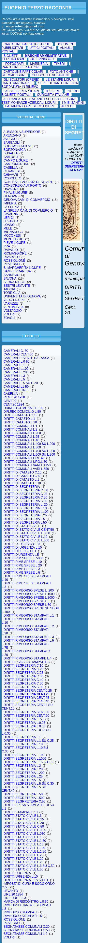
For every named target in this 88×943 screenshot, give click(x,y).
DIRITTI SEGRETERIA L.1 (22, 737)
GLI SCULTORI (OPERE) (21, 79)
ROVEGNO (12, 264)
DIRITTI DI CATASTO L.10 (22, 483)
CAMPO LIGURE (15, 160)
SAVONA (10, 278)
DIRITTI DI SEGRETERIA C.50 (25, 497)
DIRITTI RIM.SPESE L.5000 (23, 558)
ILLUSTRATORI (13, 59)
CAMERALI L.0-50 (16, 361)
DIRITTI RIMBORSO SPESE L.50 (27, 604)
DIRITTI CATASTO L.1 (19, 418)
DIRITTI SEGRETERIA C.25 (23, 672)
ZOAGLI (9, 317)
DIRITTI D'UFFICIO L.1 (20, 551)
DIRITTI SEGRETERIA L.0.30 (24, 726)
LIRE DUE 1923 (15, 898)
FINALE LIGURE (15, 192)
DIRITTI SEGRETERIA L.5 (22, 780)
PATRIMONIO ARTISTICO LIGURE (30, 106)
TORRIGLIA (12, 292)
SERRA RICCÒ (14, 282)
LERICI (8, 217)
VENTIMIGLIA (13, 307)
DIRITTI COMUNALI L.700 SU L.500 (29, 451)
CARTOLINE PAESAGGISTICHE (27, 44)
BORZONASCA (14, 149)
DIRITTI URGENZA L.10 (20, 876)
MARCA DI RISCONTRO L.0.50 (26, 901)
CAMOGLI (11, 157)
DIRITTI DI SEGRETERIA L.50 (25, 522)
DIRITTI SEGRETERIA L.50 (23, 794)
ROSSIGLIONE (14, 260)
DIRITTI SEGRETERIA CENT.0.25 (27, 690)
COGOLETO (12, 178)
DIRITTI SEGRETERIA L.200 (24, 773)
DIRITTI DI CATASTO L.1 (21, 479)
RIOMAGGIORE (15, 253)
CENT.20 (10, 401)
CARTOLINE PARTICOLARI (23, 71)
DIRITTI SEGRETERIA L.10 (23, 744)
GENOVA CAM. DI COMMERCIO (27, 199)
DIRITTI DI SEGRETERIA (21, 486)
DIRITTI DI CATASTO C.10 (22, 472)
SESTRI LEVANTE (17, 285)
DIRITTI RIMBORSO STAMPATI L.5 (29, 640)
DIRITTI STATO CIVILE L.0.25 (25, 830)
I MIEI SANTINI (73, 102)
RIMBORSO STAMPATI (20, 912)
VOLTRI (9, 314)
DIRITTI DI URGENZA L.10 (23, 547)
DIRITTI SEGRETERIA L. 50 (23, 719)
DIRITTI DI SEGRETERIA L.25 (25, 515)
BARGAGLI (12, 142)
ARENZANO (12, 135)
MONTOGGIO (13, 239)
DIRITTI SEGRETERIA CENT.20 (26, 694)
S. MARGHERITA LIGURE (22, 267)
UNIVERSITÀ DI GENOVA (22, 296)
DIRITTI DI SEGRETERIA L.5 (24, 519)
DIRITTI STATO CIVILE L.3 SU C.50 (29, 865)
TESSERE (52, 91)
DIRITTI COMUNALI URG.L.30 (25, 461)
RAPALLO (11, 250)
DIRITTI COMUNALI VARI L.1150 (27, 465)
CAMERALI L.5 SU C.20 (20, 383)
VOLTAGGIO (12, 310)
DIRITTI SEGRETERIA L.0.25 (24, 722)
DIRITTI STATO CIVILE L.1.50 (25, 840)
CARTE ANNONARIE (17, 83)
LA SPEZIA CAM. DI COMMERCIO (28, 210)
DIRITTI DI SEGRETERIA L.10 (25, 508)
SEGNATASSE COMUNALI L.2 (25, 933)
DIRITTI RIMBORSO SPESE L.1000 (29, 594)
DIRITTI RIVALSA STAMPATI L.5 (26, 662)
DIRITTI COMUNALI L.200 (22, 433)
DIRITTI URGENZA (17, 873)
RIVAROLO (11, 257)
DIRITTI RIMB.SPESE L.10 (23, 561)
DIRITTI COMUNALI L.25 (21, 436)
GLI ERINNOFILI (42, 59)
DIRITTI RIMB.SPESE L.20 (23, 565)
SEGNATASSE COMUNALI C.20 (26, 926)
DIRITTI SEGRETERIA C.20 (23, 669)
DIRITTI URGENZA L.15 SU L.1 (26, 880)
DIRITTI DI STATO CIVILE (22, 526)
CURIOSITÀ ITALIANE (53, 94)
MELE (8, 228)
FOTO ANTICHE (61, 71)
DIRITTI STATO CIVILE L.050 (24, 833)
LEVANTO (11, 221)
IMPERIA (10, 203)
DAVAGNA (11, 189)
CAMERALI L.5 (14, 379)
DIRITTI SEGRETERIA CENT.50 (26, 712)
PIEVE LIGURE (14, 242)
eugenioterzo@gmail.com (25, 26)
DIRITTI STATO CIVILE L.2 (22, 855)
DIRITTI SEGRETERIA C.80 (23, 687)
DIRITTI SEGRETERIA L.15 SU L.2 (28, 762)
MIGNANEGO (13, 232)
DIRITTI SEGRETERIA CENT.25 (26, 697)
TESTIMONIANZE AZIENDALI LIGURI (29, 102)
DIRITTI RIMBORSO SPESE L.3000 (29, 597)
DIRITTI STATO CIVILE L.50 (23, 869)
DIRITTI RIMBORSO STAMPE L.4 (27, 658)
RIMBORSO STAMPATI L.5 (23, 916)
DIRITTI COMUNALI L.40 (21, 440)
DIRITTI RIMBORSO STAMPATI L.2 (29, 626)
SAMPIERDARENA (17, 271)
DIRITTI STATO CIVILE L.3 (22, 815)
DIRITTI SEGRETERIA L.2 (22, 765)
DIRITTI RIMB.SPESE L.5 (22, 572)
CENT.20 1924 (14, 404)
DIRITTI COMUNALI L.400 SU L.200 (29, 443)
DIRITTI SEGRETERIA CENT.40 (26, 701)
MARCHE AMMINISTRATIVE (46, 55)
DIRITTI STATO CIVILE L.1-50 (25, 851)
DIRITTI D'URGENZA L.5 (21, 554)
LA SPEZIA (11, 207)
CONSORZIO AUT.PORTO (22, 185)
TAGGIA (9, 289)
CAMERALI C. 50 (16, 350)
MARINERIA (39, 63)
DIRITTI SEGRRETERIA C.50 (24, 801)
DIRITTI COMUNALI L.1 (20, 426)
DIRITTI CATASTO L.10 (20, 422)
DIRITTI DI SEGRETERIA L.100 (26, 511)
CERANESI (12, 171)
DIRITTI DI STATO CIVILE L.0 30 (27, 533)
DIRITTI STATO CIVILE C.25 (24, 819)
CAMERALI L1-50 (16, 386)
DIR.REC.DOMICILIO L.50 (22, 411)
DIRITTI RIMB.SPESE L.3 (22, 569)
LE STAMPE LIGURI (60, 79)
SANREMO (11, 275)
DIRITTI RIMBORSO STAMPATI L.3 (29, 637)
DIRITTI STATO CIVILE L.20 (23, 858)
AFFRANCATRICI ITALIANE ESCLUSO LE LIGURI (39, 99)
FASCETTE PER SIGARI (21, 91)
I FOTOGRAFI (14, 63)
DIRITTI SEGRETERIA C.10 (23, 665)
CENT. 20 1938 (14, 397)
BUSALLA (10, 153)
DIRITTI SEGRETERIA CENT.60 (26, 715)
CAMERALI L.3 (14, 376)
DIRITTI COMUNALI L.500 (22, 447)
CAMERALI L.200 (16, 372)
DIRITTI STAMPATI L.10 (20, 812)
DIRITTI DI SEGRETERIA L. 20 (25, 504)
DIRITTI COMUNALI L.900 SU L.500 (29, 454)
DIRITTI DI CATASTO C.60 (22, 476)
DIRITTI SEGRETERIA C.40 (23, 680)
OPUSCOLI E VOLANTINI (50, 75)
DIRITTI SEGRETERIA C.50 (23, 683)
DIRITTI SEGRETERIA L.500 (24, 798)
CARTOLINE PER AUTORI (20, 67)
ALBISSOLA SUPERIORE (22, 132)
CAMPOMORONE (16, 164)
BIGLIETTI (11, 55)
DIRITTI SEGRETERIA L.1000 (25, 758)
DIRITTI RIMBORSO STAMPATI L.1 (29, 615)
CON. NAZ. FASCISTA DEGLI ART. (28, 182)
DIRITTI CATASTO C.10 (20, 415)
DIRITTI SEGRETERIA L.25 (23, 776)
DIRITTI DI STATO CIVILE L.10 (25, 536)
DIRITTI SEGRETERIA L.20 (23, 769)
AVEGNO (10, 139)
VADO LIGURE (14, 300)
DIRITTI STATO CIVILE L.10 (23, 844)
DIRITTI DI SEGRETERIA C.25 (25, 494)
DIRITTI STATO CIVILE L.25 (23, 862)
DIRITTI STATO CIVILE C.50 (24, 826)
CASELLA (10, 167)
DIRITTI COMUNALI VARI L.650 (26, 469)
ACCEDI (67, 106)
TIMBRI (59, 63)
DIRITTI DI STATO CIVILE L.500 (26, 540)
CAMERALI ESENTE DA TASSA (26, 358)
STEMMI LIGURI (13, 75)
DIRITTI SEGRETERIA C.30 (23, 676)
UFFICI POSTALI (41, 47)
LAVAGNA (11, 214)
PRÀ (7, 246)
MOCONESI (12, 235)
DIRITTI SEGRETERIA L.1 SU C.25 (28, 740)
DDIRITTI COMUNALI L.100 (23, 408)
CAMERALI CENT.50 (18, 354)
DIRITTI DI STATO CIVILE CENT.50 (29, 529)
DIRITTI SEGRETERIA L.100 (24, 755)
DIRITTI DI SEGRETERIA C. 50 (26, 490)
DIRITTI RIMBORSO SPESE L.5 (26, 601)
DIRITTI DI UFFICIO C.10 (21, 544)
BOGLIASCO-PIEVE (18, 146)
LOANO (9, 225)
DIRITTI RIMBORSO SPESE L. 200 (28, 590)
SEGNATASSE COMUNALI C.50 (26, 930)
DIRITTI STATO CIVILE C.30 (24, 823)
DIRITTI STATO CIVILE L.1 (22, 837)
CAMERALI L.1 (14, 365)
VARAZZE (11, 303)
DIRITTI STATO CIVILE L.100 (24, 848)
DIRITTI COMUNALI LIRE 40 (24, 458)
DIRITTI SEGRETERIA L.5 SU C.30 (28, 783)
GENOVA (10, 196)
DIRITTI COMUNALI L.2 (20, 429)
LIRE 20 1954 (13, 894)
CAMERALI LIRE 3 (17, 390)
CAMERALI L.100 (16, 368)
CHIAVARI (11, 174)
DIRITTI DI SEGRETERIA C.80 (25, 501)
